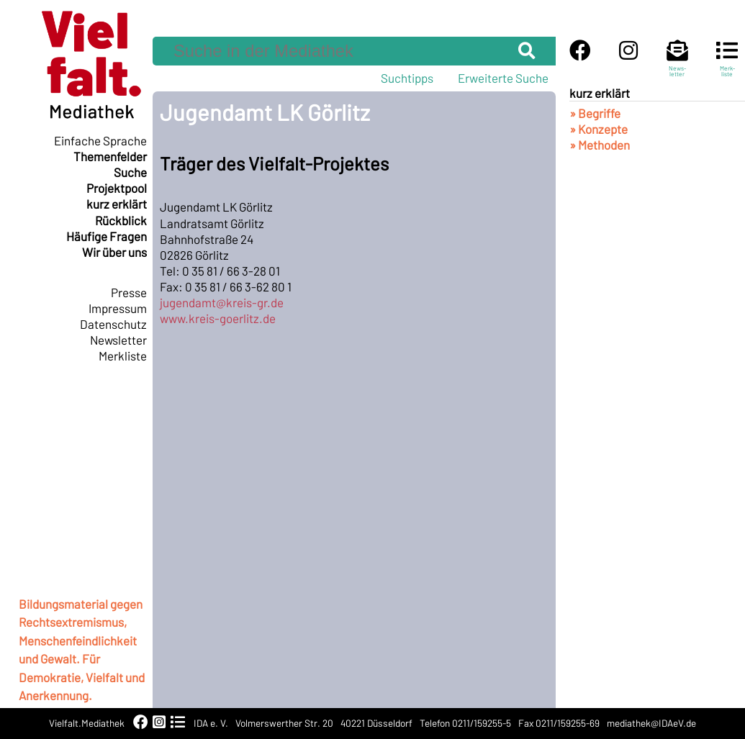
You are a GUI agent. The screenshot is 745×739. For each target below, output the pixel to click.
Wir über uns (114, 252)
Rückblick (121, 220)
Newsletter (118, 339)
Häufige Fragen (106, 236)
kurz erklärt (116, 203)
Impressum (118, 308)
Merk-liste (727, 65)
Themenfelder (110, 156)
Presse (129, 292)
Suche (130, 172)
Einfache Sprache (100, 140)
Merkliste (123, 355)
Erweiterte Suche (503, 78)
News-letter (677, 65)
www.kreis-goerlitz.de (218, 318)
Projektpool (116, 188)
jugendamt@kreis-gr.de (222, 302)
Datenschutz (113, 324)
